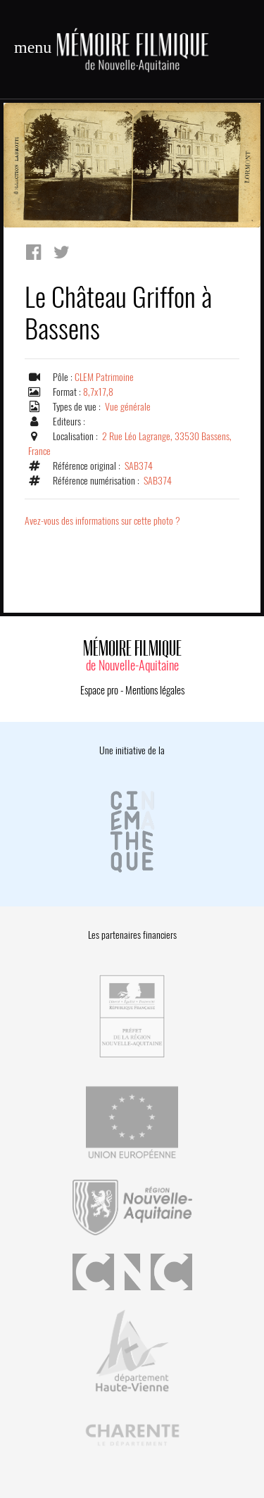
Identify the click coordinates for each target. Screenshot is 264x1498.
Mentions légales (154, 690)
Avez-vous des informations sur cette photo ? (102, 521)
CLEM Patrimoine (104, 377)
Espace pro (99, 690)
